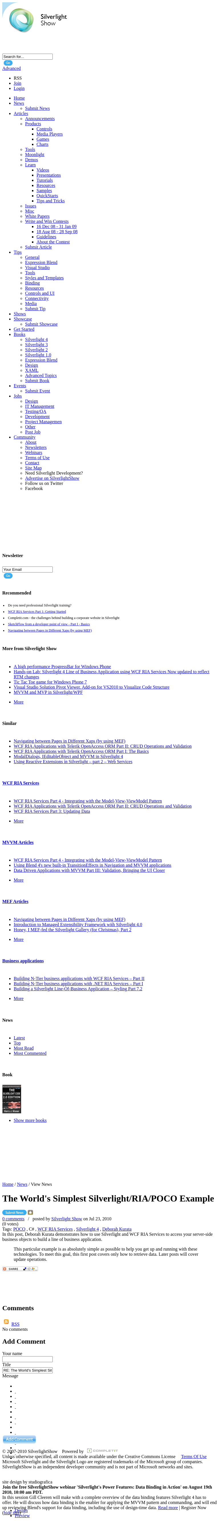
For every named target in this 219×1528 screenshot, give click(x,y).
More (19, 702)
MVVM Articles (18, 842)
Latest (19, 1037)
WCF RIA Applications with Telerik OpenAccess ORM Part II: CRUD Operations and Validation (103, 746)
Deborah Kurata (117, 1229)
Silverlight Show (66, 1218)
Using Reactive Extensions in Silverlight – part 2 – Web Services (73, 761)
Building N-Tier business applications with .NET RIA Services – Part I (78, 983)
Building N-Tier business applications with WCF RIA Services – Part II (79, 978)
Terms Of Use (194, 1456)
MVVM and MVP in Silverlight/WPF (48, 692)
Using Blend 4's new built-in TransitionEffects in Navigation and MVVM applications (92, 865)
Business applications (23, 960)
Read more (168, 1507)
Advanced (11, 68)
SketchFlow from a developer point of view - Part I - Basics (49, 624)
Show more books (30, 1120)
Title (6, 1364)
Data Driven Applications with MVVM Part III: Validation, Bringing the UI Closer (89, 870)
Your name (12, 1353)
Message (10, 1375)
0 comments (13, 1218)
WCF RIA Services (20, 783)
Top (17, 1043)
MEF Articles (15, 901)
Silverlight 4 (87, 1229)
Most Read (24, 1048)
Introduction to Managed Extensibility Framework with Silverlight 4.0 (78, 924)
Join (17, 83)
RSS (15, 1324)
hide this (11, 1512)
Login (19, 88)
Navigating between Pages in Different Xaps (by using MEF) (50, 630)
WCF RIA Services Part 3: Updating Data (52, 811)
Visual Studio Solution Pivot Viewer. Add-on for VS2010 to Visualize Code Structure (91, 687)
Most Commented (30, 1053)
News (22, 1184)
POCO (19, 1229)
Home (7, 1184)
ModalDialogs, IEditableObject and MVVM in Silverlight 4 (68, 756)
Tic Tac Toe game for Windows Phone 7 (50, 682)
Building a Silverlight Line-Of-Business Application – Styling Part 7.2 (78, 988)
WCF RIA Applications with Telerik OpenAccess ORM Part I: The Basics (81, 751)
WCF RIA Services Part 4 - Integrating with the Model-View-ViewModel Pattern (88, 801)
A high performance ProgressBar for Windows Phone (62, 666)
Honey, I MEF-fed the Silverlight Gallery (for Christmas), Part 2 (72, 929)
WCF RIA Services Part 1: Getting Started (37, 612)
